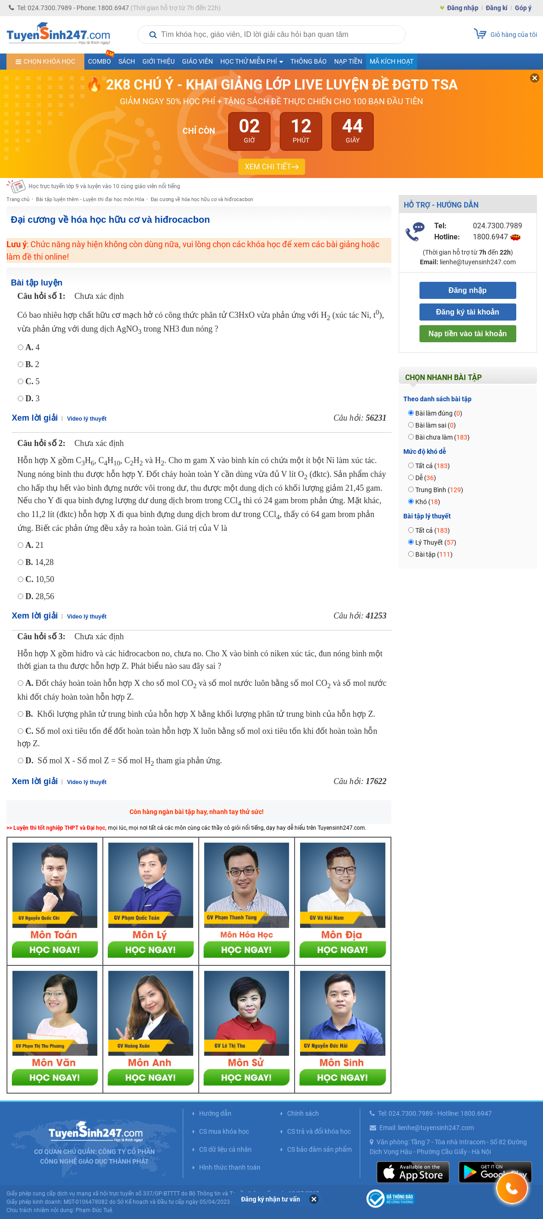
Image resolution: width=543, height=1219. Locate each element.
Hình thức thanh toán (229, 1167)
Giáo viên (197, 61)
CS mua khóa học (224, 1131)
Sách (126, 61)
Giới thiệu (158, 61)
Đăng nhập (462, 8)
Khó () (427, 501)
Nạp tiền (348, 61)
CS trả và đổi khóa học (319, 1131)
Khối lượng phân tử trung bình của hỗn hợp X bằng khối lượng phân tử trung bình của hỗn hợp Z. (200, 714)
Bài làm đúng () (438, 413)
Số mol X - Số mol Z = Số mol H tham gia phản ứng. (123, 760)
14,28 (39, 562)
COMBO (101, 59)
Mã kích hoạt (391, 61)
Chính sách (303, 1113)
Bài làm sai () (435, 425)
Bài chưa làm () (442, 437)
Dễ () (425, 478)
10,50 (39, 579)
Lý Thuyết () (435, 542)
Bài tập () (434, 554)
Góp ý (523, 8)
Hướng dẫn (215, 1113)
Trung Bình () (439, 490)
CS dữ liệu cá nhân (225, 1149)
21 (34, 545)
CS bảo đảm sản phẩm (319, 1149)
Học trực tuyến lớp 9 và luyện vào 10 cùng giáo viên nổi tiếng (104, 186)
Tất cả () (432, 466)
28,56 (39, 596)
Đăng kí (497, 8)
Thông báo (308, 61)
